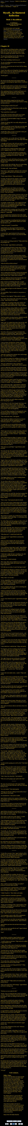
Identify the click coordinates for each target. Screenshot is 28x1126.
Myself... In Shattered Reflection (18, 5)
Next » (19, 1121)
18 (13, 1124)
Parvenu (12, 1)
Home (2, 1)
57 (21, 1124)
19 (15, 1124)
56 (19, 1124)
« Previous (9, 1121)
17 (11, 1124)
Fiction (6, 1)
